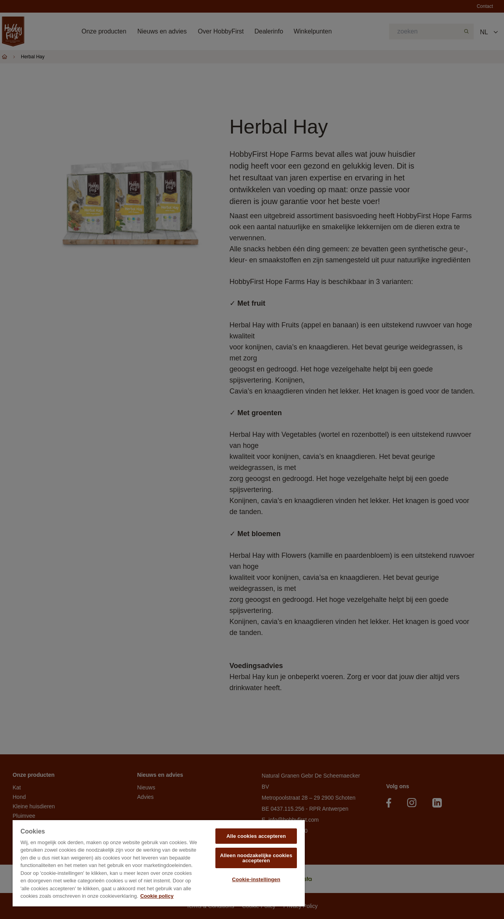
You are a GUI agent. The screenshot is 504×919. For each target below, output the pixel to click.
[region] (159, 863)
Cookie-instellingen (256, 879)
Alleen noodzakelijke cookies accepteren (256, 857)
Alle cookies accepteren (256, 836)
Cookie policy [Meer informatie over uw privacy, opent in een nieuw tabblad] (157, 896)
